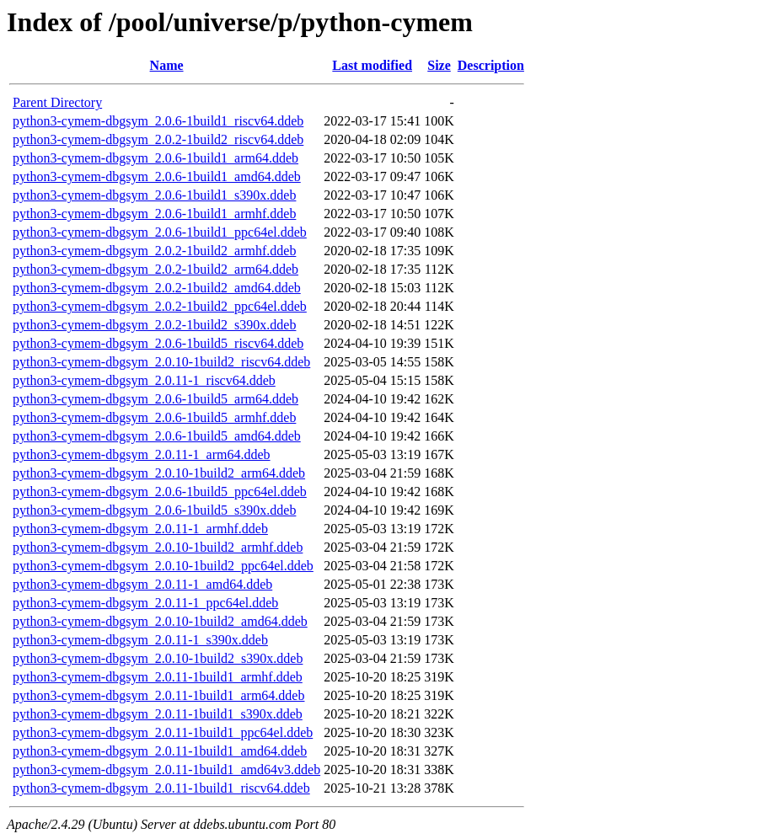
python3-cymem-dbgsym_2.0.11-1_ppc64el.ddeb (145, 603)
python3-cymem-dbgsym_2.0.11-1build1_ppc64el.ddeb (163, 732)
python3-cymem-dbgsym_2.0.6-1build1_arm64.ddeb (155, 158)
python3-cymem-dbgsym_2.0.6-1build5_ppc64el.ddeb (160, 491)
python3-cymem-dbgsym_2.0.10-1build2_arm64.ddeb (159, 473)
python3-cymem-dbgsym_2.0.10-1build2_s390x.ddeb (158, 658)
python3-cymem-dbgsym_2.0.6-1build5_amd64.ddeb (157, 436)
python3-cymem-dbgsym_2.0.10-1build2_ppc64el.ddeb (163, 565)
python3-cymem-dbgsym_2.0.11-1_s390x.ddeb (140, 640)
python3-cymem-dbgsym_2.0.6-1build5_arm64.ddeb (155, 399)
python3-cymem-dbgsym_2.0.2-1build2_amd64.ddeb (157, 288)
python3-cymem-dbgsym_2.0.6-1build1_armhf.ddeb (154, 213)
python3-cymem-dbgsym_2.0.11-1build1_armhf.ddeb (158, 677)
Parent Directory (57, 102)
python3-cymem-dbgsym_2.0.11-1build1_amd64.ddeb (160, 751)
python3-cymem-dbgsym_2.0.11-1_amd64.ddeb (142, 584)
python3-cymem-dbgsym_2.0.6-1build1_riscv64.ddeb (158, 121)
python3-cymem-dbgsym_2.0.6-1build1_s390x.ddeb (154, 195)
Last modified (372, 65)
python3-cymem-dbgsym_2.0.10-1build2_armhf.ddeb (158, 547)
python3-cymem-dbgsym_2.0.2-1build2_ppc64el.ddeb (160, 306)
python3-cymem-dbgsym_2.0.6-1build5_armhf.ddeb (154, 417)
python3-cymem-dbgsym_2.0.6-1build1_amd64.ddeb (157, 176)
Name (167, 65)
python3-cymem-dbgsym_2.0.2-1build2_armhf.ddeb (154, 250)
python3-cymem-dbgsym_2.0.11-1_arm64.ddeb (142, 454)
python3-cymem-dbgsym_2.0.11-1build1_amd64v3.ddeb (166, 769)
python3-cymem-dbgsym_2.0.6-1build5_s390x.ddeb (154, 510)
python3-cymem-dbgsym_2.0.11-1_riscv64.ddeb (144, 380)
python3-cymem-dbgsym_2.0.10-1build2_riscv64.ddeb (161, 362)
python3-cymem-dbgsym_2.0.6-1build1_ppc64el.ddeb (160, 232)
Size (439, 65)
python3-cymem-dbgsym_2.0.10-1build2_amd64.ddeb (160, 621)
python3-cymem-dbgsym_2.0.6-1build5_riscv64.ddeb (158, 343)
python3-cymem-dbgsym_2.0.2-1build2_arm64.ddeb (155, 269)
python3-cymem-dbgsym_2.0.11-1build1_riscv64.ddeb (161, 788)
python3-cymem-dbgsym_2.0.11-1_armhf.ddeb (140, 528)
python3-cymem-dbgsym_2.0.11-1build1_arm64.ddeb (158, 695)
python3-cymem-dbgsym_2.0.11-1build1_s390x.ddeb (158, 714)
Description (491, 65)
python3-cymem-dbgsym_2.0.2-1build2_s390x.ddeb (154, 325)
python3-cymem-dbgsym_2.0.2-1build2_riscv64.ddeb (158, 139)
